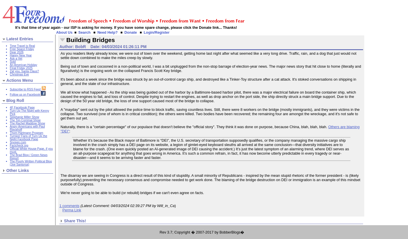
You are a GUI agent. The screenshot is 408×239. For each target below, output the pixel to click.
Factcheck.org (19, 145)
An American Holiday (23, 65)
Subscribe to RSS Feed (28, 89)
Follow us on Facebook (27, 94)
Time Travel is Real (22, 46)
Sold (13, 61)
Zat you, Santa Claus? (24, 71)
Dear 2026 (17, 52)
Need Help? (107, 32)
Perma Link (71, 210)
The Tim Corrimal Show (25, 120)
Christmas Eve (19, 74)
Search (84, 32)
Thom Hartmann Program (26, 132)
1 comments (69, 206)
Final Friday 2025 (21, 68)
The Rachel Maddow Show (27, 123)
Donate (130, 32)
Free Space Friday (22, 49)
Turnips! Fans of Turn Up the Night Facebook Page (28, 137)
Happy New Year (21, 55)
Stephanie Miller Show (24, 117)
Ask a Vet (16, 58)
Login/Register (157, 32)
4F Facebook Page (22, 107)
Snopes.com (18, 142)
